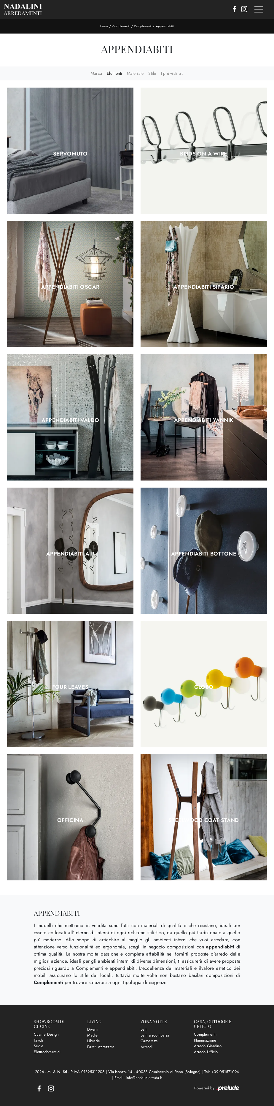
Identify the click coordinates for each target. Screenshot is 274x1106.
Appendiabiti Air (70, 553)
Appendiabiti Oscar (70, 287)
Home (104, 26)
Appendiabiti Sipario (203, 287)
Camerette (149, 1041)
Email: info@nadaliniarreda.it (138, 1077)
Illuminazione (205, 1040)
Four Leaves (70, 687)
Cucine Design (46, 1034)
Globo (204, 687)
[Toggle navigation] (258, 9)
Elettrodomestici (47, 1052)
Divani (92, 1029)
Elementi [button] (114, 73)
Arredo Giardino (208, 1046)
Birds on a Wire (203, 153)
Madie (92, 1035)
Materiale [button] (135, 73)
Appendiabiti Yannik (204, 420)
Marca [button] (96, 73)
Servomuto (70, 153)
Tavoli (38, 1040)
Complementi (121, 26)
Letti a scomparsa (155, 1035)
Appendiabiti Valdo (70, 420)
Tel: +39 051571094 (221, 1072)
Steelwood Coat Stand (203, 820)
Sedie (38, 1046)
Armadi (147, 1047)
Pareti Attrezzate (100, 1047)
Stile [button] (152, 73)
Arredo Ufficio (206, 1052)
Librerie (93, 1041)
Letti (144, 1029)
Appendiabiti (165, 26)
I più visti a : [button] (172, 73)
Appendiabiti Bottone (203, 553)
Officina (70, 820)
